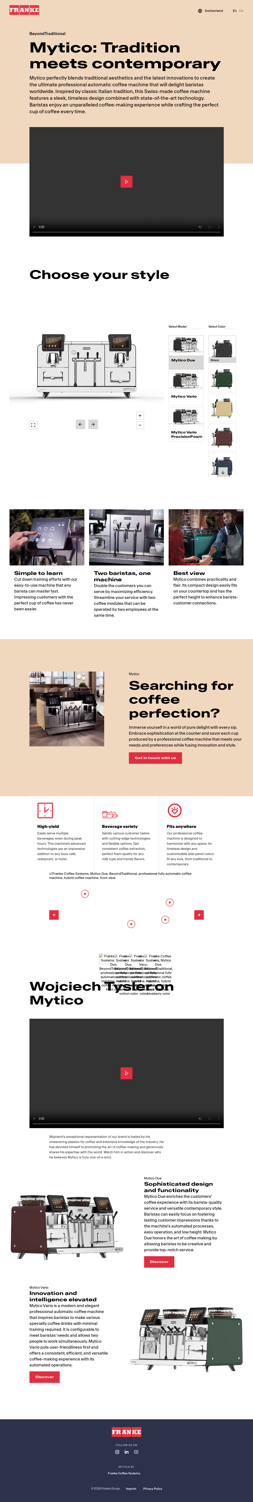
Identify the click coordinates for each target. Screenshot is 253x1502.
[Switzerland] (210, 10)
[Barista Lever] (170, 902)
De (241, 10)
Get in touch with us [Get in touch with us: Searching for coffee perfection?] (155, 758)
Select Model (178, 326)
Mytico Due (183, 360)
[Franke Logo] (24, 10)
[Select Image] (104, 959)
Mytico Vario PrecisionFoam (186, 434)
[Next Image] (199, 915)
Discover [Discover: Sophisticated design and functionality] (159, 1262)
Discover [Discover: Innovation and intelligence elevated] (44, 1377)
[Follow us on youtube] (136, 1451)
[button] (86, 368)
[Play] (126, 182)
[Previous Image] (54, 915)
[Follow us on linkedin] (126, 1451)
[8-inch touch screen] (85, 894)
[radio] (186, 352)
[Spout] (165, 919)
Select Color (217, 326)
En (235, 10)
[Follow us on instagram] (117, 1451)
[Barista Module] (131, 924)
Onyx (215, 356)
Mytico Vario (184, 396)
